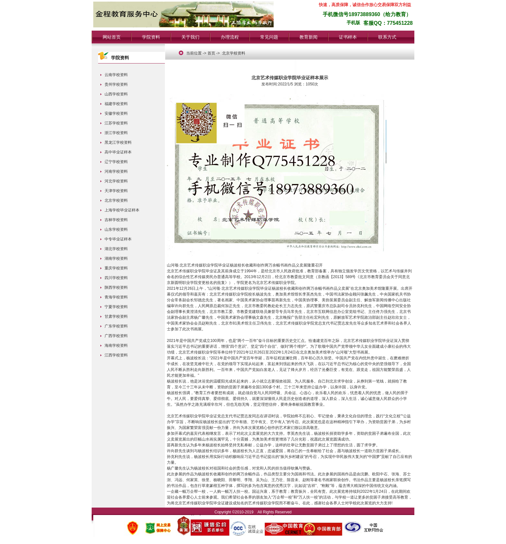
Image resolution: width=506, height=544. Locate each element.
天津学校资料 (116, 191)
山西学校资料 (116, 94)
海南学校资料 (116, 345)
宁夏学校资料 (116, 307)
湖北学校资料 (116, 249)
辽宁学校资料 (116, 162)
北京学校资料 (116, 200)
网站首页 (112, 37)
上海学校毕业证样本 (122, 210)
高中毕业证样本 (118, 152)
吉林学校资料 (116, 220)
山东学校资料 (116, 229)
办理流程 (230, 37)
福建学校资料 (116, 104)
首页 (211, 53)
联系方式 (387, 37)
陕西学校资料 (116, 287)
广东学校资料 (116, 326)
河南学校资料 (116, 171)
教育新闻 (308, 37)
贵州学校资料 (116, 84)
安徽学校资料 (116, 113)
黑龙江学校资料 (118, 142)
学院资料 (151, 37)
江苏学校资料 (116, 123)
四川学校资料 (116, 278)
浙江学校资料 (116, 133)
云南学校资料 (116, 75)
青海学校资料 (116, 297)
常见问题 (269, 37)
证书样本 (348, 37)
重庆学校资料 (116, 268)
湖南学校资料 (116, 258)
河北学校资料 (116, 181)
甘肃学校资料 (116, 316)
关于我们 (190, 37)
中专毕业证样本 (118, 239)
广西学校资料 (116, 336)
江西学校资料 (116, 355)
